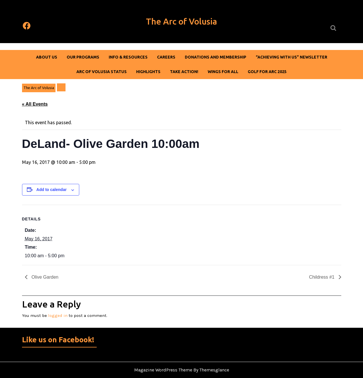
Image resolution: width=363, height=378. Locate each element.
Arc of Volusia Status (101, 71)
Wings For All (223, 71)
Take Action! (184, 71)
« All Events (35, 104)
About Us (46, 57)
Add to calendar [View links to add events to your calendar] (51, 189)
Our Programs (83, 57)
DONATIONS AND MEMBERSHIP (215, 57)
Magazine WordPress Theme (163, 370)
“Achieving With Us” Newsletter (291, 57)
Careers (166, 57)
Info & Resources (128, 57)
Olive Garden (44, 277)
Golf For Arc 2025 (267, 71)
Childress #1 (322, 277)
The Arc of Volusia (181, 21)
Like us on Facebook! (58, 339)
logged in (58, 315)
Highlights (148, 71)
